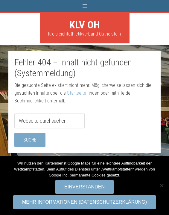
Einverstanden (84, 186)
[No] (162, 185)
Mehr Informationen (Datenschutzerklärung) (84, 202)
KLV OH (84, 25)
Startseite (76, 93)
